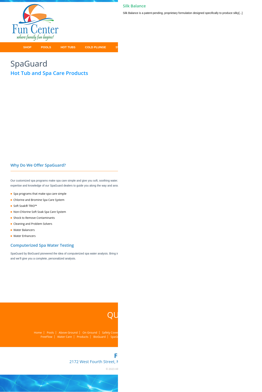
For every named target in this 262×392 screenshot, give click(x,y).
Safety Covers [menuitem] (111, 332)
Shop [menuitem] (27, 47)
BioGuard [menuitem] (99, 337)
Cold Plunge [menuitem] (95, 47)
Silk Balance (134, 6)
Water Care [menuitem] (64, 337)
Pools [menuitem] (46, 47)
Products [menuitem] (82, 337)
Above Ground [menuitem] (68, 332)
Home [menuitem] (13, 47)
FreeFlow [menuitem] (46, 337)
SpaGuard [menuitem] (117, 337)
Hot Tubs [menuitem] (68, 47)
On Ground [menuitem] (89, 332)
